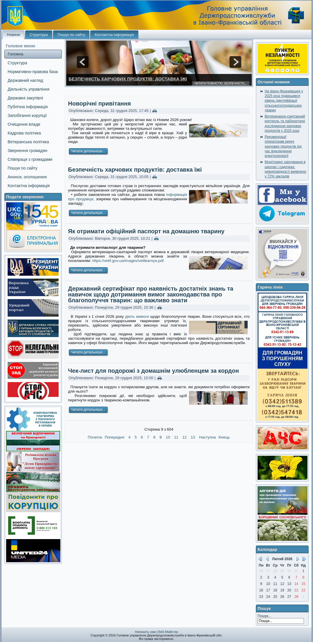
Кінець (224, 437)
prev (82, 62)
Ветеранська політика (28, 141)
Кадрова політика (24, 133)
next (235, 62)
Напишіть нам (145, 632)
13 (193, 437)
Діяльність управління (29, 89)
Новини (13, 34)
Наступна (207, 437)
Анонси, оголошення (27, 177)
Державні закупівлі (25, 98)
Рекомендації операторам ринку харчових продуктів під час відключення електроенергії (283, 146)
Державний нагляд (25, 80)
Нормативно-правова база (33, 71)
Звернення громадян (27, 150)
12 (184, 437)
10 (168, 437)
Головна (15, 54)
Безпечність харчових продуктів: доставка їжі (128, 78)
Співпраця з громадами (30, 159)
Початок (95, 437)
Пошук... (264, 616)
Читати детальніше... (88, 151)
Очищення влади (24, 124)
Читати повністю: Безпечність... (221, 83)
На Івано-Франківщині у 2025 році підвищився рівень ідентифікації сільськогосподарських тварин (284, 100)
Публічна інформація (28, 106)
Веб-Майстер (168, 632)
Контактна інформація (114, 34)
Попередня (114, 437)
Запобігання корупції (27, 115)
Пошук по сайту (71, 34)
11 (176, 437)
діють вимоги (137, 316)
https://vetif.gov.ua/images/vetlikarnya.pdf (128, 260)
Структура (39, 34)
